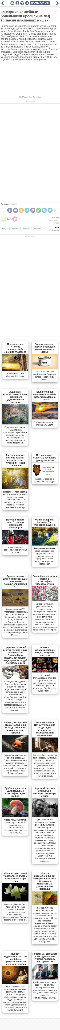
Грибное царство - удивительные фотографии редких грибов (15, 792)
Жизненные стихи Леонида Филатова (15, 374)
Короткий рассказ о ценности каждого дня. (45, 480)
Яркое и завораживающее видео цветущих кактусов (45, 651)
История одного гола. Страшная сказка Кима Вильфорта (15, 523)
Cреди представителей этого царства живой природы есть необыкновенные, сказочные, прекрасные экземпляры (15, 826)
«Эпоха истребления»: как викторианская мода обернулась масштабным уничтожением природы (44, 881)
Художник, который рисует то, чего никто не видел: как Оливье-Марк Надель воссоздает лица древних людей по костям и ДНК (15, 655)
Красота (26, 228)
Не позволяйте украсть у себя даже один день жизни (44, 458)
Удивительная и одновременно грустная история (15, 550)
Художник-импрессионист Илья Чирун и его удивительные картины (15, 396)
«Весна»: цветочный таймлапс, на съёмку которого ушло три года (15, 877)
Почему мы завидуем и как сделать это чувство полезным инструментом (44, 957)
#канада (55, 218)
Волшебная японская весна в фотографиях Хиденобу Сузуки (44, 580)
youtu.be (13, 204)
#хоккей (56, 223)
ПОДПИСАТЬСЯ (40, 3)
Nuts (57, 228)
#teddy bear (54, 220)
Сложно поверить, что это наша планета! (44, 423)
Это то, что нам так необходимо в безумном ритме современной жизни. (44, 375)
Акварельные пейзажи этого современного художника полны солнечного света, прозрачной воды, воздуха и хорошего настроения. (44, 556)
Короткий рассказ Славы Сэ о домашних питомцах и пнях (44, 792)
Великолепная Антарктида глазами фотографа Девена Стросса (44, 395)
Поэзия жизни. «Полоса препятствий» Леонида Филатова (15, 348)
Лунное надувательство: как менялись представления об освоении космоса (15, 958)
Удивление (36, 228)
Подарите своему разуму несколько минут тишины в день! (44, 348)
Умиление (15, 228)
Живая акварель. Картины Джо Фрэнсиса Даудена (44, 522)
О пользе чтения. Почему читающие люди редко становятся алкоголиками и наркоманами (44, 729)
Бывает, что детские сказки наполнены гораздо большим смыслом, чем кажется (15, 727)
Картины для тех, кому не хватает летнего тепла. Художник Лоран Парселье (15, 460)
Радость (5, 228)
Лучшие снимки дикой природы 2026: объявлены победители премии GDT (15, 581)
